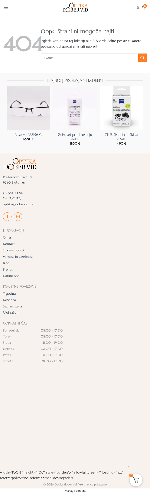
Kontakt (9, 244)
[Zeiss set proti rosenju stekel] (75, 108)
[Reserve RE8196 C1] (28, 108)
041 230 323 (12, 198)
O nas (7, 237)
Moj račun (11, 312)
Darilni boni (11, 276)
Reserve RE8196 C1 (29, 134)
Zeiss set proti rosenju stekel (75, 136)
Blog (6, 263)
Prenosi (8, 269)
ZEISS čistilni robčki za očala (121, 136)
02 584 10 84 (13, 193)
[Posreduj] (142, 58)
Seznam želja (12, 306)
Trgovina (9, 293)
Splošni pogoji (13, 250)
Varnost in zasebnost (18, 257)
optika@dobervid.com (19, 204)
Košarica (9, 300)
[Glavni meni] (5, 7)
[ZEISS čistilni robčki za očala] (121, 108)
